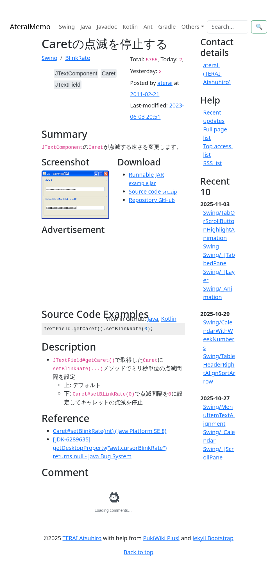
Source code (153, 191)
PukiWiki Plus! (161, 538)
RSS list (212, 163)
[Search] (227, 26)
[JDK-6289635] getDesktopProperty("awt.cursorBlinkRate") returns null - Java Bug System (110, 448)
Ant (148, 26)
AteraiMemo (30, 26)
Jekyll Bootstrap (212, 538)
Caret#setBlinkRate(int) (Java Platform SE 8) (109, 431)
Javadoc (107, 26)
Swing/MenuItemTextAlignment (219, 415)
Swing (67, 26)
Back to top (138, 552)
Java (85, 26)
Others (190, 26)
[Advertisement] (77, 273)
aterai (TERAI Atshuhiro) (217, 73)
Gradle (167, 26)
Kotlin (130, 26)
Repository (152, 200)
